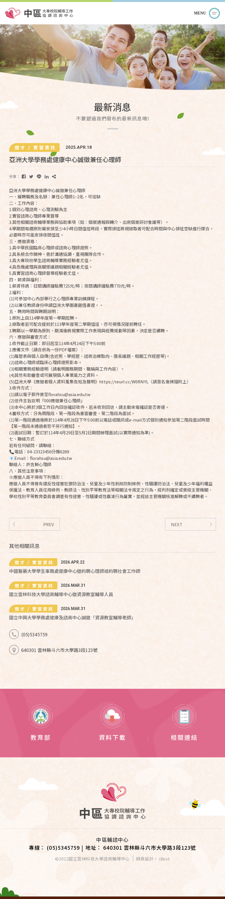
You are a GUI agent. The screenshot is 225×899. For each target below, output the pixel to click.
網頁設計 (144, 859)
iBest (164, 859)
